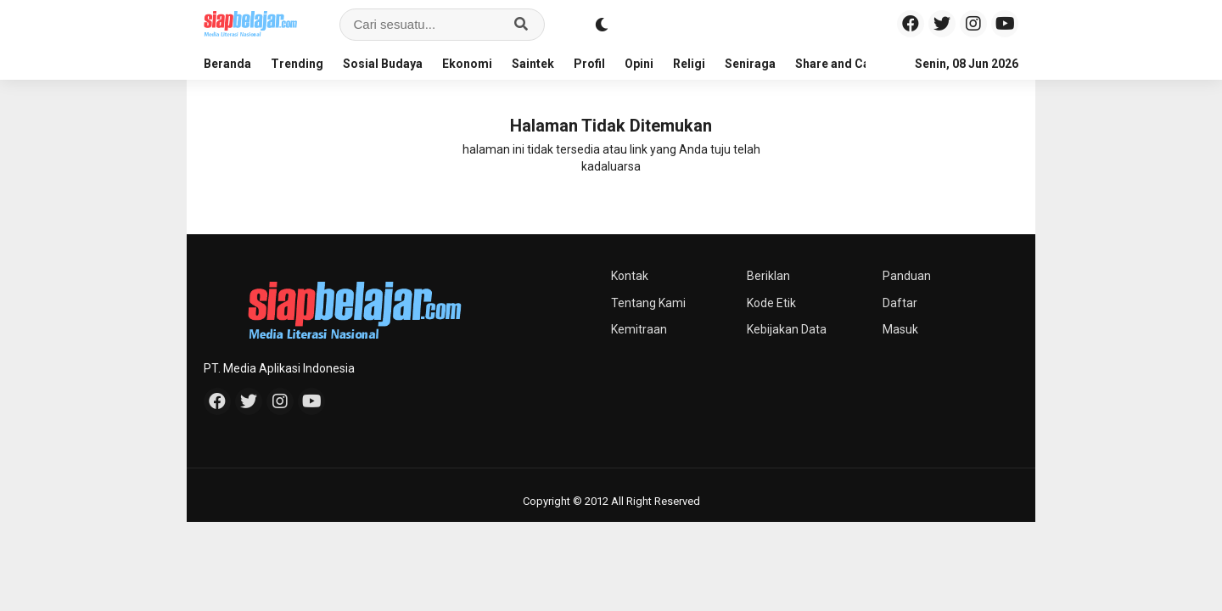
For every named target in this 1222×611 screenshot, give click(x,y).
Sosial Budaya (383, 63)
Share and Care (838, 63)
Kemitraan (639, 329)
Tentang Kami (648, 303)
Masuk (900, 329)
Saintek (533, 63)
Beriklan (768, 276)
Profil (589, 63)
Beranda (227, 63)
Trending (297, 63)
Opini (639, 63)
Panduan (907, 276)
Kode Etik (771, 303)
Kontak (629, 276)
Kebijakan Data (787, 329)
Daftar (900, 303)
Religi (689, 63)
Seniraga (750, 63)
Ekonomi (467, 63)
